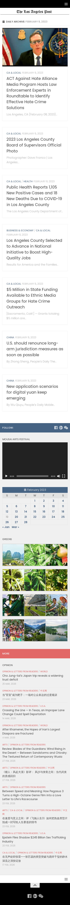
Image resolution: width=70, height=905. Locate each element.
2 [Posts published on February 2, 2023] (44, 501)
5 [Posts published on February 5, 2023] (7, 506)
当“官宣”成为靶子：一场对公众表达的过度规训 (29, 695)
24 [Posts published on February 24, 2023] (53, 517)
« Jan (5, 527)
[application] (35, 460)
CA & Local (14, 73)
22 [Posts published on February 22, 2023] (34, 517)
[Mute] (58, 476)
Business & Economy (20, 230)
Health (28, 181)
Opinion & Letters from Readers (20, 671)
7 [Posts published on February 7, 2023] (25, 506)
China (10, 337)
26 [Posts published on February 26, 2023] (7, 522)
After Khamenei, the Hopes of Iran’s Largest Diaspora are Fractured (31, 731)
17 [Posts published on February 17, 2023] (53, 511)
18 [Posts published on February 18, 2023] (63, 511)
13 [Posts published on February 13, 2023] (16, 511)
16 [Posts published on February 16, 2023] (44, 511)
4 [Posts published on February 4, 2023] (63, 501)
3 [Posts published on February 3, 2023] (53, 501)
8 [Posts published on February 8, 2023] (35, 506)
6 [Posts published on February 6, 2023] (16, 506)
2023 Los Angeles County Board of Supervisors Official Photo (34, 145)
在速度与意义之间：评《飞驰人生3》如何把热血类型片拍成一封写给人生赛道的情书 (35, 820)
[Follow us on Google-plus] (61, 428)
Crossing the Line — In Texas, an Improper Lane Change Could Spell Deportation (33, 712)
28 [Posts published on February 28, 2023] (25, 522)
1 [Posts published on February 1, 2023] (34, 501)
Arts (5, 744)
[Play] (6, 476)
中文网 (43, 690)
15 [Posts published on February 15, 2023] (34, 511)
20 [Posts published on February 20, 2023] (16, 517)
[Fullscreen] (63, 476)
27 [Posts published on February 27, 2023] (16, 522)
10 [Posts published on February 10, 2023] (53, 506)
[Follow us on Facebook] (56, 428)
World (44, 671)
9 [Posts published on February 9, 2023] (44, 506)
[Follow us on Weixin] (66, 428)
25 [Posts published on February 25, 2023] (63, 517)
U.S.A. (43, 706)
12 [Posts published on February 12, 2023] (7, 511)
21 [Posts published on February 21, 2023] (25, 517)
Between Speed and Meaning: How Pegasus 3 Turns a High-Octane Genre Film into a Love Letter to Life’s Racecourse (33, 795)
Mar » (15, 527)
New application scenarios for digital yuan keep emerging (32, 392)
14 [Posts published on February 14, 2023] (25, 511)
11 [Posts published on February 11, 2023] (63, 506)
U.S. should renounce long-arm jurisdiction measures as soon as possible (35, 349)
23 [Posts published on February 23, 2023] (44, 517)
